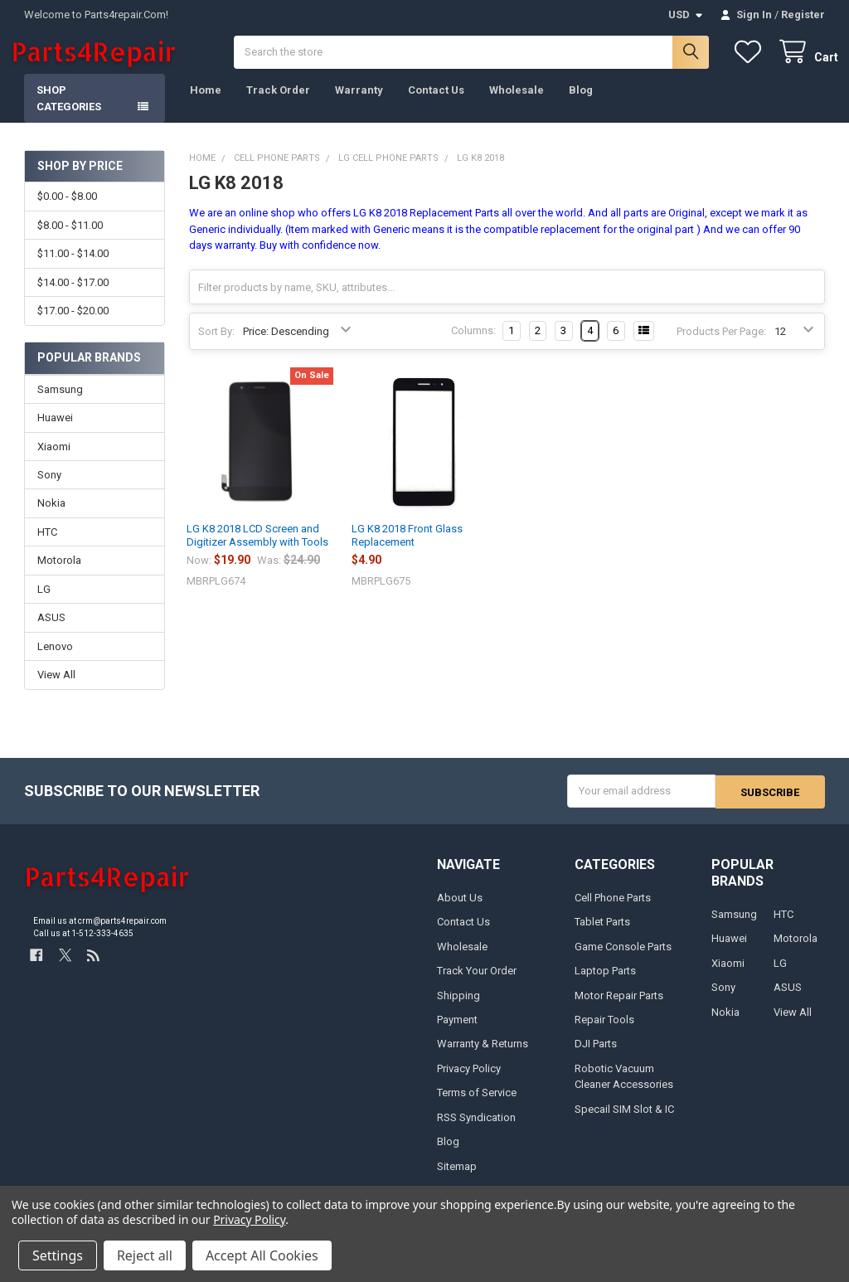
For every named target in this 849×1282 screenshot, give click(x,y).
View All (56, 688)
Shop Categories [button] (68, 112)
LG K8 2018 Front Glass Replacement (407, 549)
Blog (581, 104)
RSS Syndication (476, 1130)
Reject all (144, 1255)
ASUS (51, 631)
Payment (457, 1033)
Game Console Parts (623, 960)
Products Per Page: (721, 345)
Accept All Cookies (262, 1255)
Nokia (51, 517)
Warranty (359, 104)
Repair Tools (604, 1033)
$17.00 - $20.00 (73, 324)
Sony (49, 489)
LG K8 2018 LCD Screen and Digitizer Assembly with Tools (257, 549)
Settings (57, 1255)
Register (803, 14)
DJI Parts (596, 1057)
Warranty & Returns (482, 1057)
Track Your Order (477, 984)
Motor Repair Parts (619, 1009)
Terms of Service (477, 1106)
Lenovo (55, 660)
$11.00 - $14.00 (73, 267)
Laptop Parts (605, 984)
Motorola (59, 574)
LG (44, 603)
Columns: (473, 344)
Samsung (60, 402)
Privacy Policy (469, 1082)
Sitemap (457, 1179)
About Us (460, 911)
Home (205, 104)
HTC (47, 546)
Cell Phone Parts (613, 911)
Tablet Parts (602, 935)
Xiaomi (53, 460)
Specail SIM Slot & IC (624, 1122)
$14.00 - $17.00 (73, 296)
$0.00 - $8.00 (67, 210)
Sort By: (216, 345)
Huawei (55, 431)
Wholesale (516, 104)
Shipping (458, 1009)
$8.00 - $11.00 (70, 239)
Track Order (278, 104)
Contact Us (436, 104)
